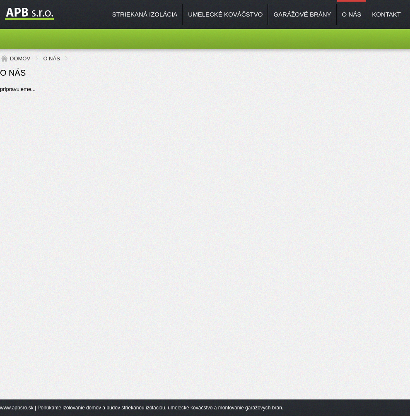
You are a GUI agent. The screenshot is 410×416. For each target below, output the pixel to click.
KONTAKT (386, 14)
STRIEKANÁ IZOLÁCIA (145, 14)
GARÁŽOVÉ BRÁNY (302, 14)
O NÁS (352, 14)
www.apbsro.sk (17, 408)
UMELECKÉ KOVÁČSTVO (225, 14)
